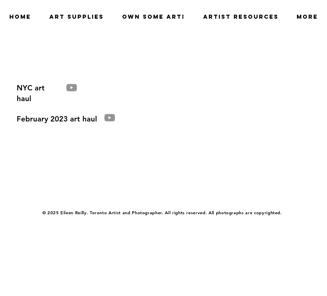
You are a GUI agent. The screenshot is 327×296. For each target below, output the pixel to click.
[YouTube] (71, 87)
